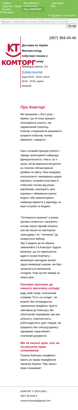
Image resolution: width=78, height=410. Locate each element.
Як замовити (31, 2)
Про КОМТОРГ (33, 9)
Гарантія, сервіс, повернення (19, 5)
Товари (6, 2)
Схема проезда (32, 72)
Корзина (56, 15)
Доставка (57, 2)
